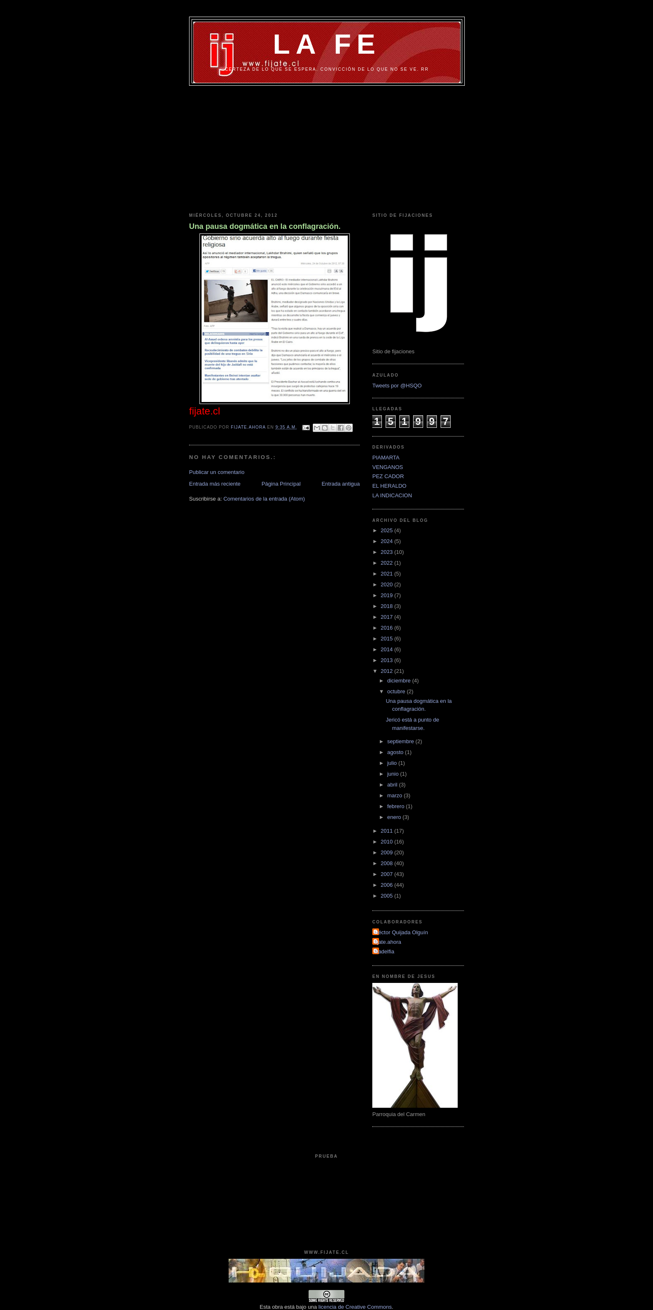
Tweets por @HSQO (397, 385)
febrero (396, 806)
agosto (396, 752)
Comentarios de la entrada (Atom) (264, 499)
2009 (387, 852)
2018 (387, 606)
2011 (387, 831)
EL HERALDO (389, 486)
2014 (387, 649)
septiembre (401, 741)
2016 (387, 628)
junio (393, 774)
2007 (387, 874)
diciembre (399, 680)
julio (393, 763)
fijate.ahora (249, 427)
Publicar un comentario (216, 472)
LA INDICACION (392, 495)
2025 (387, 530)
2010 (387, 842)
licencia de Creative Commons (355, 1307)
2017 (387, 617)
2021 (387, 574)
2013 (387, 660)
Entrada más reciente (215, 484)
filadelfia (384, 951)
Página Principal (281, 484)
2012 (387, 671)
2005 (387, 896)
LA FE (327, 44)
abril (393, 785)
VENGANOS (387, 467)
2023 (387, 552)
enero (395, 817)
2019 (387, 595)
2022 (387, 563)
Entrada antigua (341, 484)
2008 (387, 863)
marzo (395, 795)
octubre (397, 691)
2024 (387, 541)
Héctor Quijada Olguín (401, 932)
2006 (387, 885)
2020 (387, 584)
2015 (387, 638)
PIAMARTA (385, 457)
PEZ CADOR (388, 476)
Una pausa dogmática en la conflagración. (265, 226)
